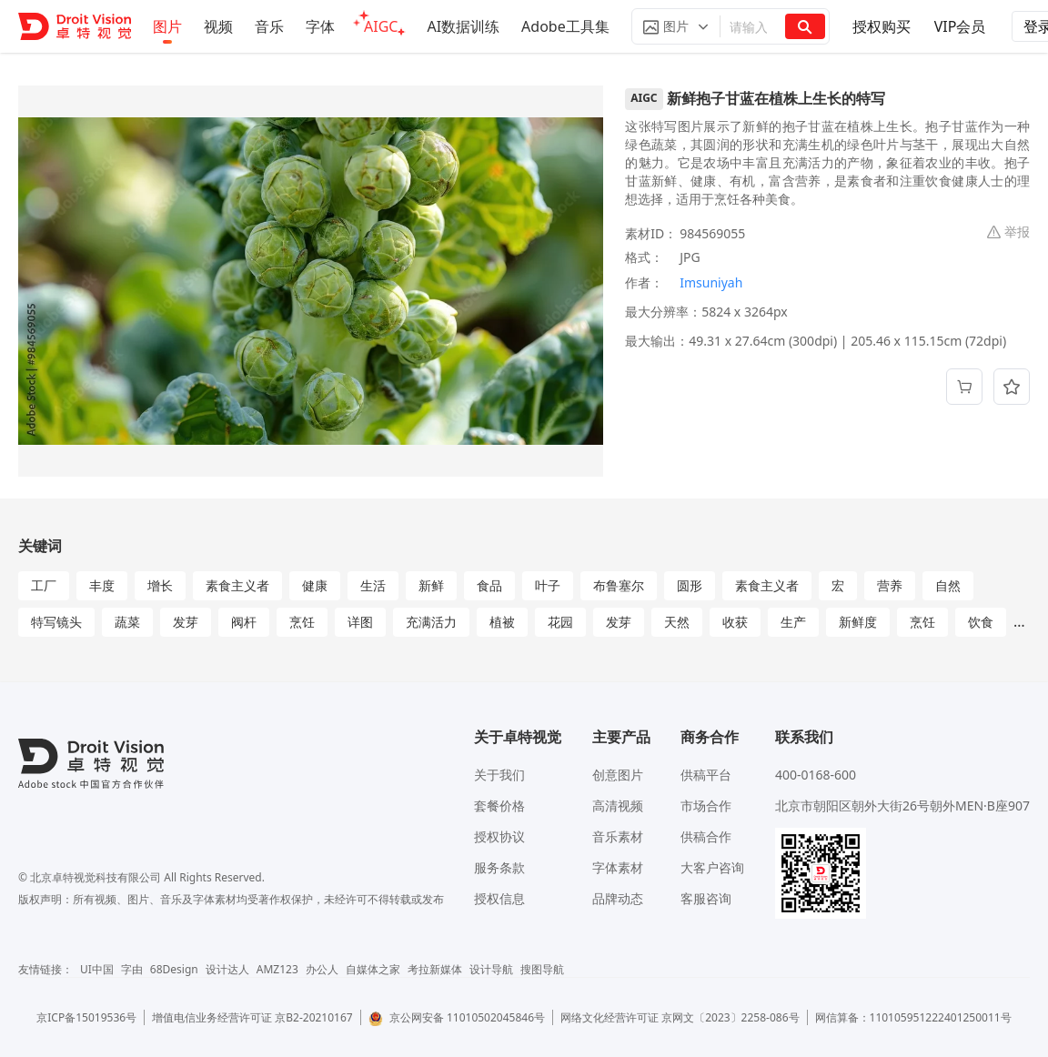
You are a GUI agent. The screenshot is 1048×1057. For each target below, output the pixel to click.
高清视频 (617, 805)
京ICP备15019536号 (86, 1017)
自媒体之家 (373, 969)
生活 (373, 585)
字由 (132, 969)
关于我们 (499, 774)
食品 (489, 585)
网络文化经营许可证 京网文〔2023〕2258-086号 (680, 1017)
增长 (160, 585)
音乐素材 (617, 836)
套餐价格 (499, 805)
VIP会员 (960, 26)
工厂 (43, 585)
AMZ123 (277, 969)
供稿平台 (705, 774)
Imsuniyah (711, 282)
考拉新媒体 (435, 969)
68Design (174, 969)
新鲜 (431, 585)
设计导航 (491, 969)
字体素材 (617, 867)
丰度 (102, 585)
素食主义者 (237, 585)
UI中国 (97, 969)
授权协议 (499, 836)
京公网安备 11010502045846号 (456, 1017)
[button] (676, 26)
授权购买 (881, 26)
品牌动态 (617, 898)
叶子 (547, 585)
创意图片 (617, 774)
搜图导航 (542, 969)
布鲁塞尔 (618, 585)
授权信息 (499, 898)
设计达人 (227, 969)
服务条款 (499, 867)
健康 (315, 585)
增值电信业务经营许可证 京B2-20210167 (252, 1017)
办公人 (322, 969)
